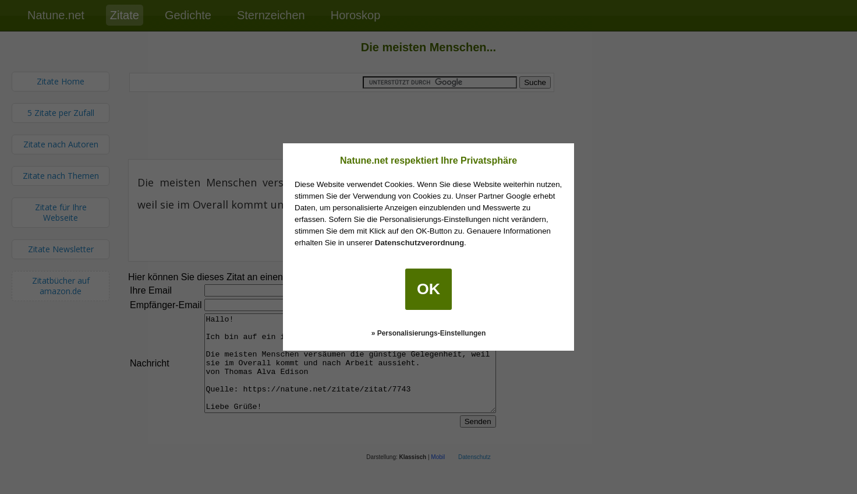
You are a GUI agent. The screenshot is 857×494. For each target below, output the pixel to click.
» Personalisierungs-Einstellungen (428, 333)
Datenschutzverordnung (419, 242)
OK (428, 289)
